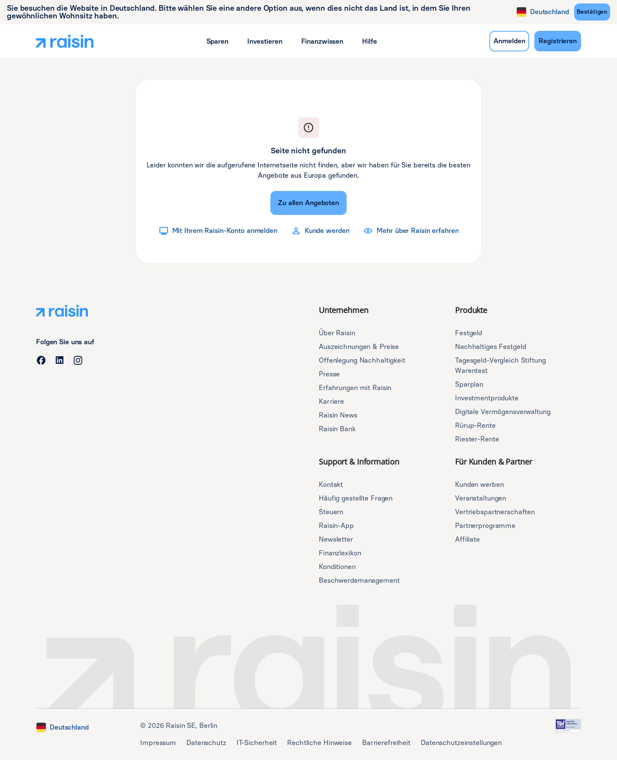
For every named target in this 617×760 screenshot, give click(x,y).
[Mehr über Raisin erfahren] (410, 231)
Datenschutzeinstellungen (461, 743)
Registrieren (558, 41)
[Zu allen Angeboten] (308, 203)
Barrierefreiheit (386, 743)
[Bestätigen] (592, 12)
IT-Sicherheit (257, 743)
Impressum (158, 743)
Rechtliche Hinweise (319, 743)
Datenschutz (206, 743)
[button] (217, 41)
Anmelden (509, 41)
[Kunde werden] (320, 231)
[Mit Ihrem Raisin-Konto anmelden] (218, 231)
